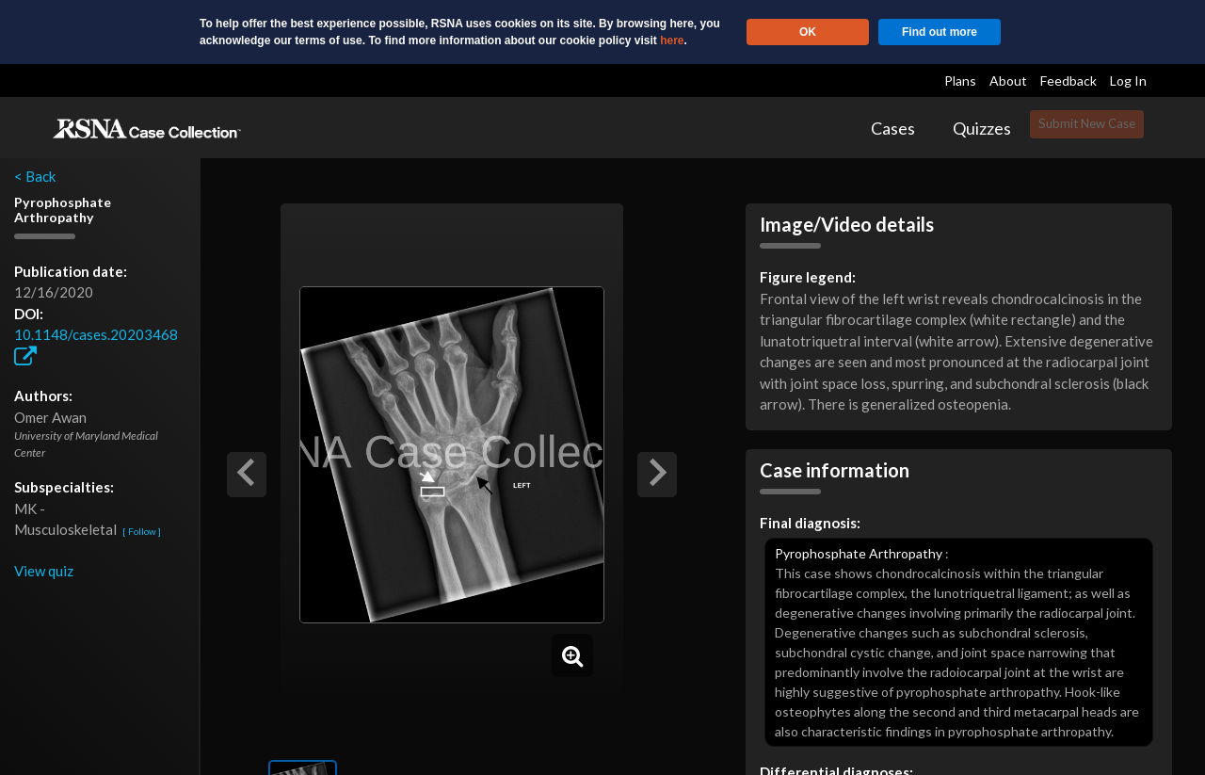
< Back (35, 176)
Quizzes (982, 128)
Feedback (1068, 81)
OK (807, 32)
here (671, 40)
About (1008, 81)
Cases (893, 128)
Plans (960, 81)
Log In (1128, 81)
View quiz (43, 570)
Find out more (939, 32)
